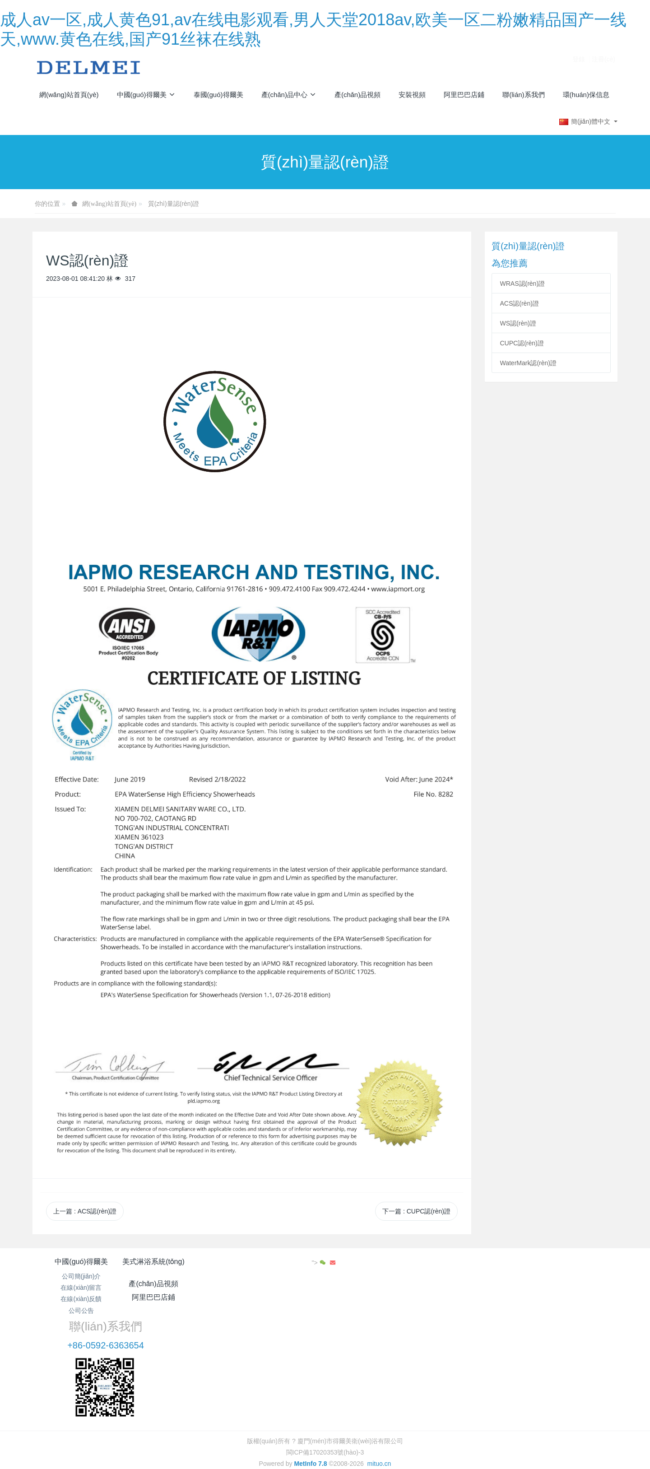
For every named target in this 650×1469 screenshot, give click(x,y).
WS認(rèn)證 (518, 323)
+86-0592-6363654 (495, 1287)
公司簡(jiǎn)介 (81, 1276)
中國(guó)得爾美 (81, 1261)
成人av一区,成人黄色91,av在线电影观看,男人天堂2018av (80, 1464)
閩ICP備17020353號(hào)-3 (325, 1393)
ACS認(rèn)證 (519, 303)
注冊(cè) (603, 66)
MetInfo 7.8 (310, 1404)
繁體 (325, 1421)
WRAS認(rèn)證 (522, 283)
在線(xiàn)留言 (81, 1287)
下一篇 (416, 1211)
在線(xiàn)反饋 (81, 1298)
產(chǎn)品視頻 (276, 1261)
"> (588, 1262)
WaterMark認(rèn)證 (528, 363)
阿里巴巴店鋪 (373, 1261)
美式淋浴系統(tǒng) (178, 1261)
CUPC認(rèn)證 (522, 343)
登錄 (578, 66)
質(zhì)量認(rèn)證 (174, 203)
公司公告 (81, 1310)
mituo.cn (379, 1404)
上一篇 (84, 1211)
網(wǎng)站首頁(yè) (69, 94)
